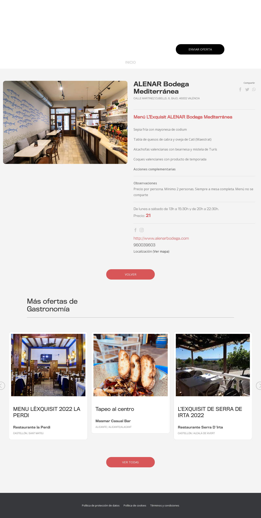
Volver (130, 274)
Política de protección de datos (101, 505)
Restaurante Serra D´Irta (200, 427)
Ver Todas (130, 462)
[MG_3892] (65, 122)
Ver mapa (161, 251)
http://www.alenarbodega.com (161, 238)
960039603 (144, 245)
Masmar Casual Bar (113, 421)
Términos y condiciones (164, 505)
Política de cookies (135, 505)
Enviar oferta (200, 49)
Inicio (130, 62)
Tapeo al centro (114, 409)
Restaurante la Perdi (31, 427)
